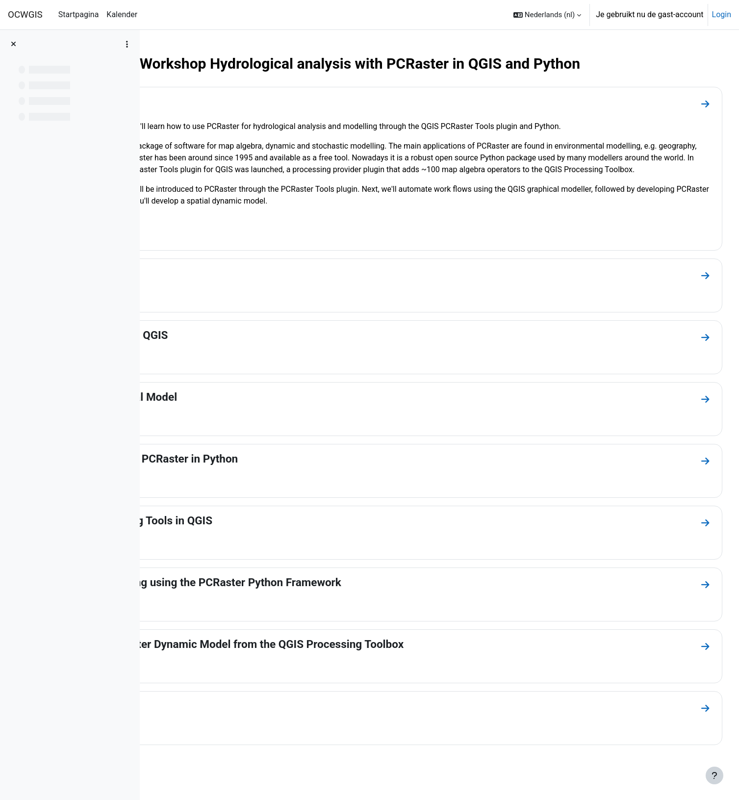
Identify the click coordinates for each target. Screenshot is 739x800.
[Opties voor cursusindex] (127, 44)
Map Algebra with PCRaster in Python (260, 470)
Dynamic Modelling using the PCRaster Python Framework (312, 594)
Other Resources (208, 717)
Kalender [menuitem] (121, 14)
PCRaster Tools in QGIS (225, 346)
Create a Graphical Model (229, 408)
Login (721, 14)
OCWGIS (25, 14)
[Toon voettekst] (714, 775)
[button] (547, 14)
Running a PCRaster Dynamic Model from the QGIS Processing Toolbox (343, 655)
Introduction (197, 101)
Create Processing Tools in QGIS (247, 532)
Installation (195, 285)
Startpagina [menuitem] (78, 14)
